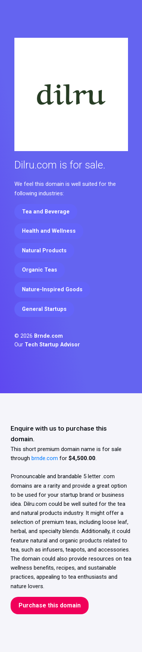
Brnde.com (48, 336)
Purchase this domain (50, 605)
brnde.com (44, 458)
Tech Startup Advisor (52, 344)
